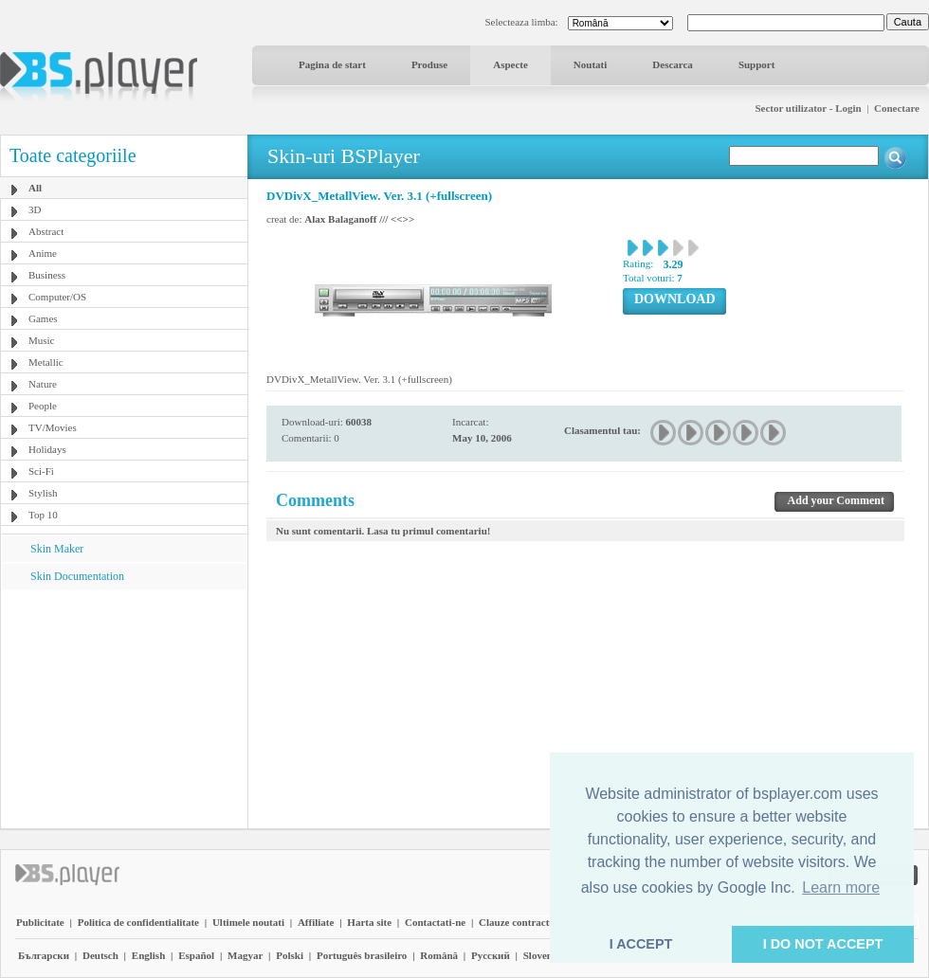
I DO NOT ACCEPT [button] (823, 943)
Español (196, 955)
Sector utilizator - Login (808, 108)
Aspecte (510, 64)
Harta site (369, 922)
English (148, 955)
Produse (429, 64)
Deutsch (100, 955)
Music (41, 340)
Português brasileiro (362, 955)
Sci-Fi (41, 471)
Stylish (43, 492)
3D (34, 209)
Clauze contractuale (523, 922)
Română (439, 955)
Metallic (46, 362)
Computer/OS (57, 296)
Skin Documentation (77, 576)
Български (43, 955)
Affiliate (316, 922)
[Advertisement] (124, 707)
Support (756, 64)
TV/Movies (52, 427)
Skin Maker (56, 548)
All (35, 187)
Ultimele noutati (248, 922)
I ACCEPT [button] (641, 943)
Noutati (590, 64)
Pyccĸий (490, 955)
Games (43, 318)
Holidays (47, 449)
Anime (42, 253)
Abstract (46, 231)
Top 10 (43, 514)
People (42, 405)
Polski (289, 955)
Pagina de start (332, 64)
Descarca (672, 64)
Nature (42, 383)
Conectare (897, 108)
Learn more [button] (841, 887)
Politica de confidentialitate (138, 922)
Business (46, 275)
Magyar (245, 955)
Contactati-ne (435, 922)
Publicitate (40, 922)
